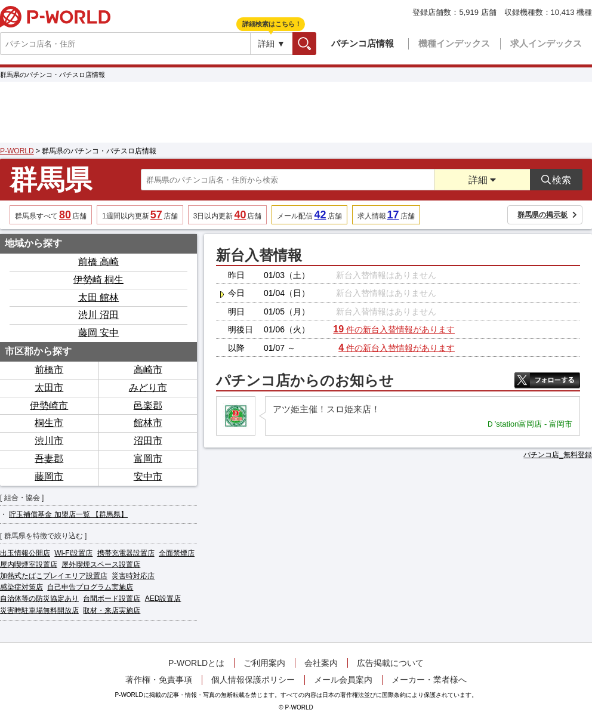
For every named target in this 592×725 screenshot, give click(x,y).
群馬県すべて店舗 (51, 215)
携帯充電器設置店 (126, 553)
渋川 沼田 (98, 315)
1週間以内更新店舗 (140, 215)
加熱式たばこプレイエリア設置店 (53, 576)
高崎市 (148, 370)
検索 (556, 180)
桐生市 (49, 423)
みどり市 (148, 387)
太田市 (49, 387)
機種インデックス (454, 43)
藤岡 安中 (98, 333)
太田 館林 (98, 297)
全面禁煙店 (177, 553)
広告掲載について (390, 663)
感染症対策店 (21, 587)
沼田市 (148, 441)
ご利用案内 (264, 663)
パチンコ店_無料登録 (557, 455)
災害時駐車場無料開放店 (39, 610)
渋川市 (49, 441)
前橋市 (49, 370)
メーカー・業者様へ (429, 679)
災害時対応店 (133, 576)
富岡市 (148, 458)
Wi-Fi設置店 (73, 553)
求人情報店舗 (386, 215)
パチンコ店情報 (362, 43)
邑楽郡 (148, 405)
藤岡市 (49, 476)
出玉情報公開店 (25, 553)
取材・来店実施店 (111, 610)
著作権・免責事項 (158, 679)
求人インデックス (546, 43)
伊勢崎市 (49, 405)
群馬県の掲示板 (547, 215)
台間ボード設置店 (111, 598)
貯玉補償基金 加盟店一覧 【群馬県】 (68, 514)
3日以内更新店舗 (227, 215)
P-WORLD (55, 16)
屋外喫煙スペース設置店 (100, 564)
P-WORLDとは (196, 663)
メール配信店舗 (309, 215)
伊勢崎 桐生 (98, 279)
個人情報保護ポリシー (253, 679)
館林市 (148, 423)
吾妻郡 (49, 458)
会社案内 (321, 663)
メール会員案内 (343, 679)
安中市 (148, 476)
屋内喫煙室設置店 (28, 564)
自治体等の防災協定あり (39, 598)
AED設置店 (163, 598)
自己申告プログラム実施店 (90, 587)
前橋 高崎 (98, 262)
